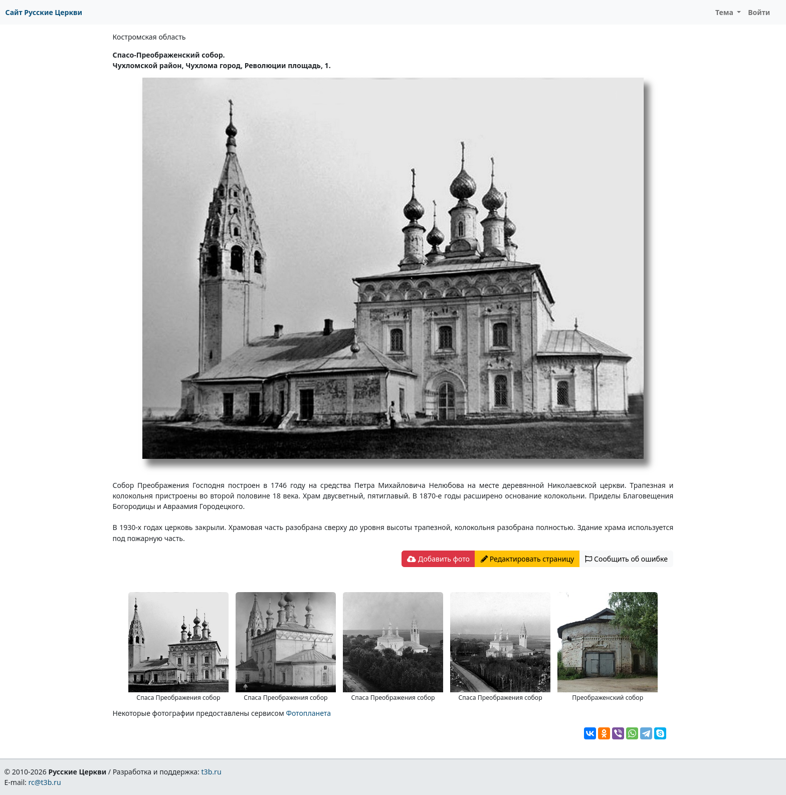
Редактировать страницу (527, 559)
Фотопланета (308, 713)
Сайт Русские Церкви (44, 12)
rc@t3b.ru (45, 782)
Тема (725, 12)
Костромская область (149, 37)
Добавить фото (438, 559)
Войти (759, 12)
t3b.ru (212, 771)
